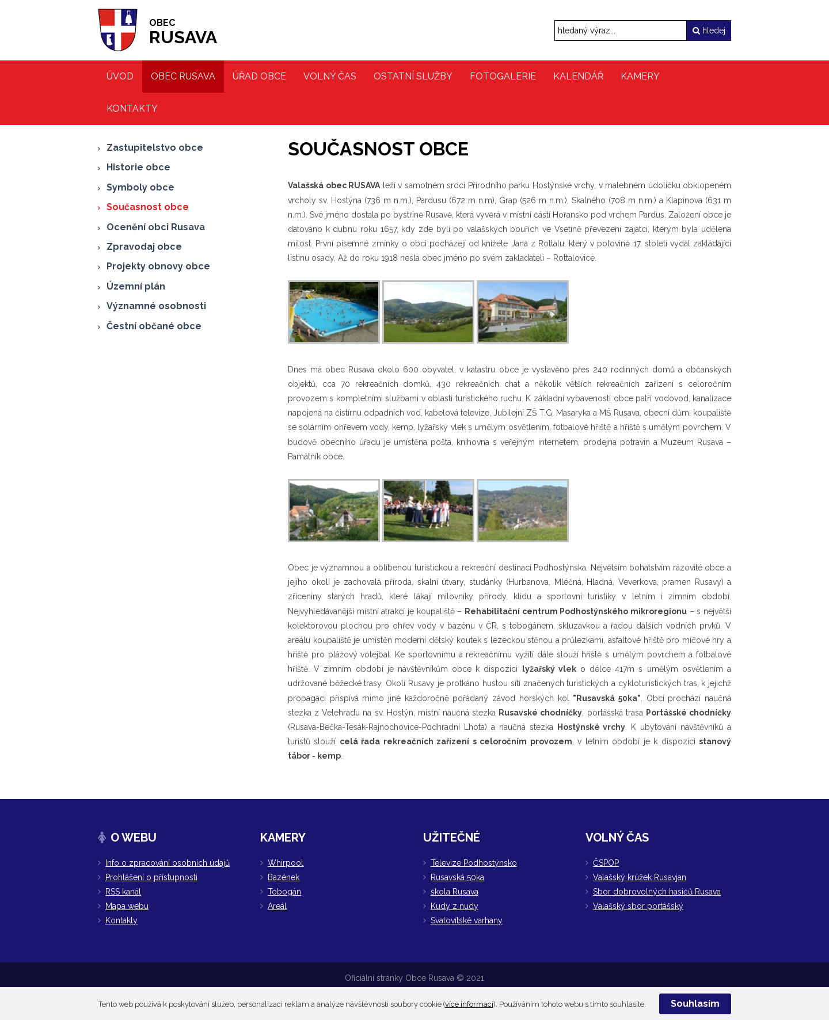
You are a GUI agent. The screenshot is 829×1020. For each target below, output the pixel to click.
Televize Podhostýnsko (474, 862)
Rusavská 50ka (457, 877)
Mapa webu (127, 906)
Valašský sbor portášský (638, 906)
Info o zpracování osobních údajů (167, 862)
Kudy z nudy (454, 906)
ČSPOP (606, 862)
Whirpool (285, 862)
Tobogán (284, 891)
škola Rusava (454, 891)
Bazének (283, 877)
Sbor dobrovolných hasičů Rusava (657, 891)
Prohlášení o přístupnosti (151, 877)
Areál (277, 906)
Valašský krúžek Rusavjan (639, 877)
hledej (709, 30)
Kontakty (121, 920)
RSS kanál (123, 891)
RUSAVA (183, 32)
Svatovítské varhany (467, 920)
